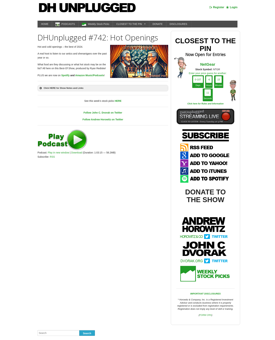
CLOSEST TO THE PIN (129, 24)
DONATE (158, 24)
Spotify (65, 75)
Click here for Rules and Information (205, 103)
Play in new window (58, 152)
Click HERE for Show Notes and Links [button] (61, 88)
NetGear (207, 64)
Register (218, 7)
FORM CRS (205, 315)
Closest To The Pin (205, 44)
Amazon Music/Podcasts (89, 75)
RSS (52, 156)
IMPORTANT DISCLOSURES (205, 293)
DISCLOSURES (178, 24)
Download (76, 152)
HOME (44, 24)
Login (233, 7)
